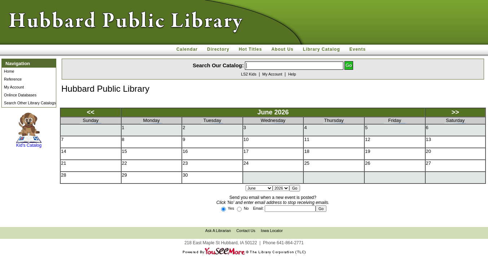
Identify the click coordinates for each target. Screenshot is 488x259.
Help (292, 74)
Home (9, 71)
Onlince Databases (20, 95)
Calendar (187, 49)
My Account (14, 87)
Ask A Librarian (218, 230)
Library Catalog (321, 49)
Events (357, 49)
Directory (218, 49)
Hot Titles (250, 49)
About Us (282, 49)
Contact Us (245, 230)
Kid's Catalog (29, 130)
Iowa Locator (272, 230)
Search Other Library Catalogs (30, 103)
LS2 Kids (248, 74)
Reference (13, 79)
